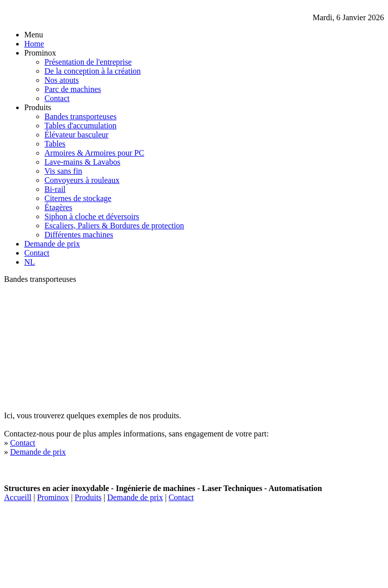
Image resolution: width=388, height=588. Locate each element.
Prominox (53, 497)
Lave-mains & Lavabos (82, 162)
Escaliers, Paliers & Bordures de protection (114, 225)
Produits (88, 497)
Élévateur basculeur (76, 134)
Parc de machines (72, 89)
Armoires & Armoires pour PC (94, 153)
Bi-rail (55, 189)
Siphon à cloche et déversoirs (91, 216)
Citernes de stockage (77, 198)
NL (29, 262)
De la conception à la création (92, 71)
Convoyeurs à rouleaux (81, 180)
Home (34, 43)
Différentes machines (78, 234)
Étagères (58, 207)
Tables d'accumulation (80, 125)
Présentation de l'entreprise (88, 62)
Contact (57, 98)
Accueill (17, 497)
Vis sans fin (63, 171)
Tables (55, 143)
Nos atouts (61, 80)
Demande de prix (52, 243)
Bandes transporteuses (80, 116)
